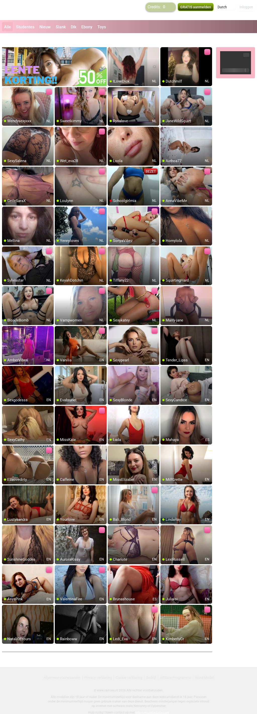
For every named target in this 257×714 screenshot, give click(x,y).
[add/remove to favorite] (111, 40)
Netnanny (141, 695)
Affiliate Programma (175, 667)
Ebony (86, 27)
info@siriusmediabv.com (152, 701)
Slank (61, 27)
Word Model (204, 667)
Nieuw (45, 27)
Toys (101, 27)
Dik (73, 27)
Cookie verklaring (129, 667)
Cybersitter (158, 695)
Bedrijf (151, 667)
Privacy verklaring (98, 667)
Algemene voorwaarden (62, 667)
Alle (7, 27)
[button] (225, 10)
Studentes (25, 27)
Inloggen (246, 10)
